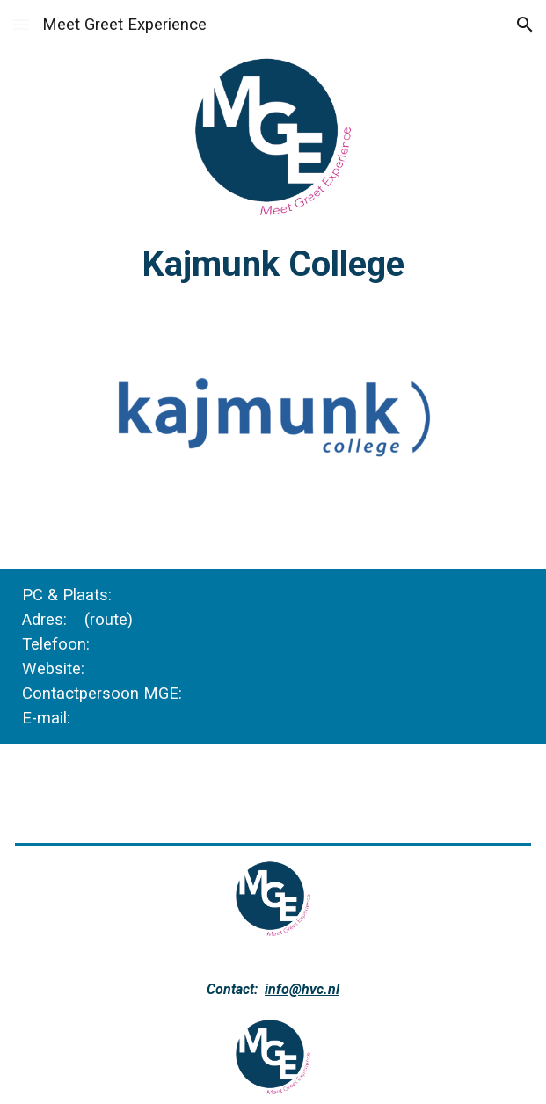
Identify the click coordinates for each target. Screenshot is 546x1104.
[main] (273, 264)
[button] (21, 24)
